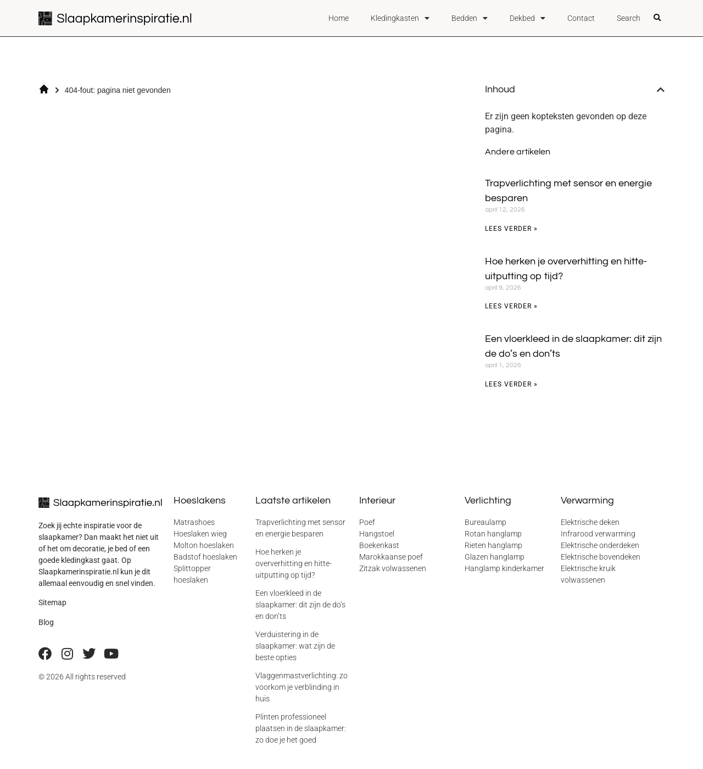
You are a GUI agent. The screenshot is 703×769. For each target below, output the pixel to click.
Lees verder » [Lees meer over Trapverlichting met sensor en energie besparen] (511, 229)
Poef (367, 522)
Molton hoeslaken (204, 545)
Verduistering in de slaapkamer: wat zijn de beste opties (295, 646)
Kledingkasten (400, 18)
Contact (581, 18)
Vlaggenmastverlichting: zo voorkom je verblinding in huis (301, 687)
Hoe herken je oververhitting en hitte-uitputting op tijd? (293, 563)
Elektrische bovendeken (600, 556)
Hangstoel (376, 533)
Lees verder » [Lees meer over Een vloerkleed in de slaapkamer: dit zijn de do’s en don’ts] (511, 384)
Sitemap (52, 602)
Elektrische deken (590, 522)
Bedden (469, 18)
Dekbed (527, 18)
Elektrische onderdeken (600, 545)
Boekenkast (379, 545)
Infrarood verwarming (598, 533)
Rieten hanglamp (493, 545)
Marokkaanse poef (391, 556)
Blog (46, 622)
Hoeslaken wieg (200, 533)
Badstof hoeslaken (205, 556)
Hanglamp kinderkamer (504, 568)
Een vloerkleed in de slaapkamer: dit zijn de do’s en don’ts (300, 605)
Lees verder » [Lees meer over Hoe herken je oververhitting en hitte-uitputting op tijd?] (511, 306)
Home (338, 18)
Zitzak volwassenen (392, 568)
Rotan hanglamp (493, 533)
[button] (657, 18)
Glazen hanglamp (495, 556)
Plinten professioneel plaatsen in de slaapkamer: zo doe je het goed (300, 728)
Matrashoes (194, 522)
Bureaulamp (485, 522)
